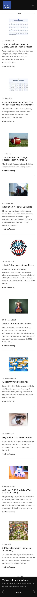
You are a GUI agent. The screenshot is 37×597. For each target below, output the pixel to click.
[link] (7, 5)
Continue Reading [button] (8, 66)
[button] (33, 5)
